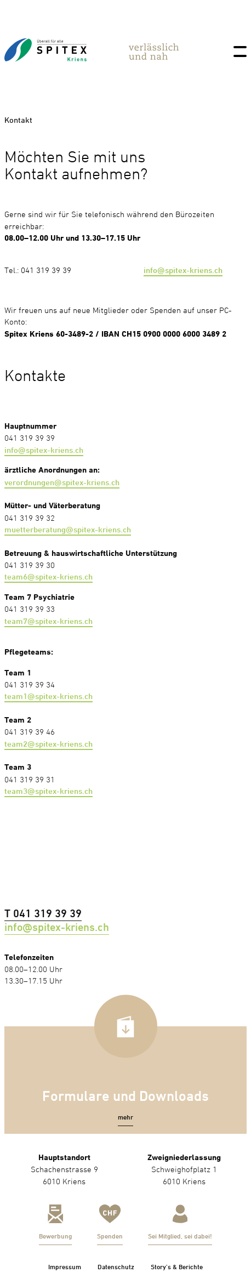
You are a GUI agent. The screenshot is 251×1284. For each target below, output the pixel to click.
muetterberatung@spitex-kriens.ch (67, 529)
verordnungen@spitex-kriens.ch (61, 482)
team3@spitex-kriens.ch (48, 791)
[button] (125, 1117)
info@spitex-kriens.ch (183, 270)
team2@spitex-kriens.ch (48, 743)
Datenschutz (116, 1267)
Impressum (64, 1267)
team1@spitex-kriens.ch (48, 696)
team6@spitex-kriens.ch (48, 576)
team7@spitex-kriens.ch (48, 621)
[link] (45, 72)
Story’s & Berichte (177, 1267)
